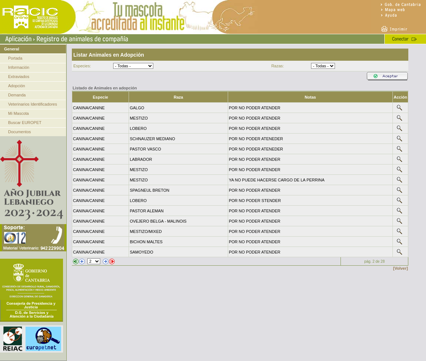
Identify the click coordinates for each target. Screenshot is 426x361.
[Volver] (400, 268)
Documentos (19, 132)
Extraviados (18, 76)
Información (18, 67)
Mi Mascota (18, 113)
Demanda (17, 95)
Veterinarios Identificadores (32, 104)
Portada (15, 58)
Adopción (16, 86)
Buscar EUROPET (24, 122)
